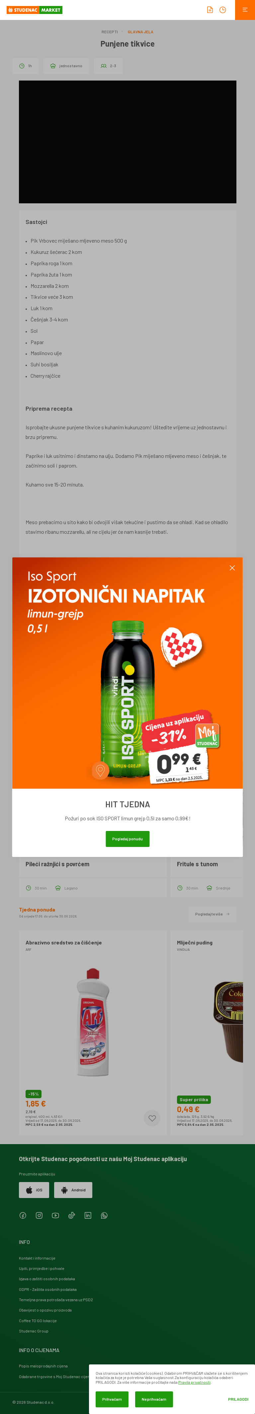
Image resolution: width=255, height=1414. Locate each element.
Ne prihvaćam (154, 1399)
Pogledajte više (212, 913)
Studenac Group (33, 1330)
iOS (34, 1190)
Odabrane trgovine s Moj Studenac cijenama (58, 1376)
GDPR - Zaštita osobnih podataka (48, 1289)
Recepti (110, 31)
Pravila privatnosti (194, 1382)
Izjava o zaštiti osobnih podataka (47, 1278)
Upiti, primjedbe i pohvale (41, 1268)
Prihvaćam (112, 1399)
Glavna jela (140, 31)
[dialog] (172, 1389)
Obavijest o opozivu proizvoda (45, 1310)
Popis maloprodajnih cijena (43, 1365)
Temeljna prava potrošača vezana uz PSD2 (56, 1299)
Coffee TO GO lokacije (38, 1320)
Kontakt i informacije (37, 1258)
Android (73, 1190)
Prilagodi (238, 1399)
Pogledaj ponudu (127, 838)
